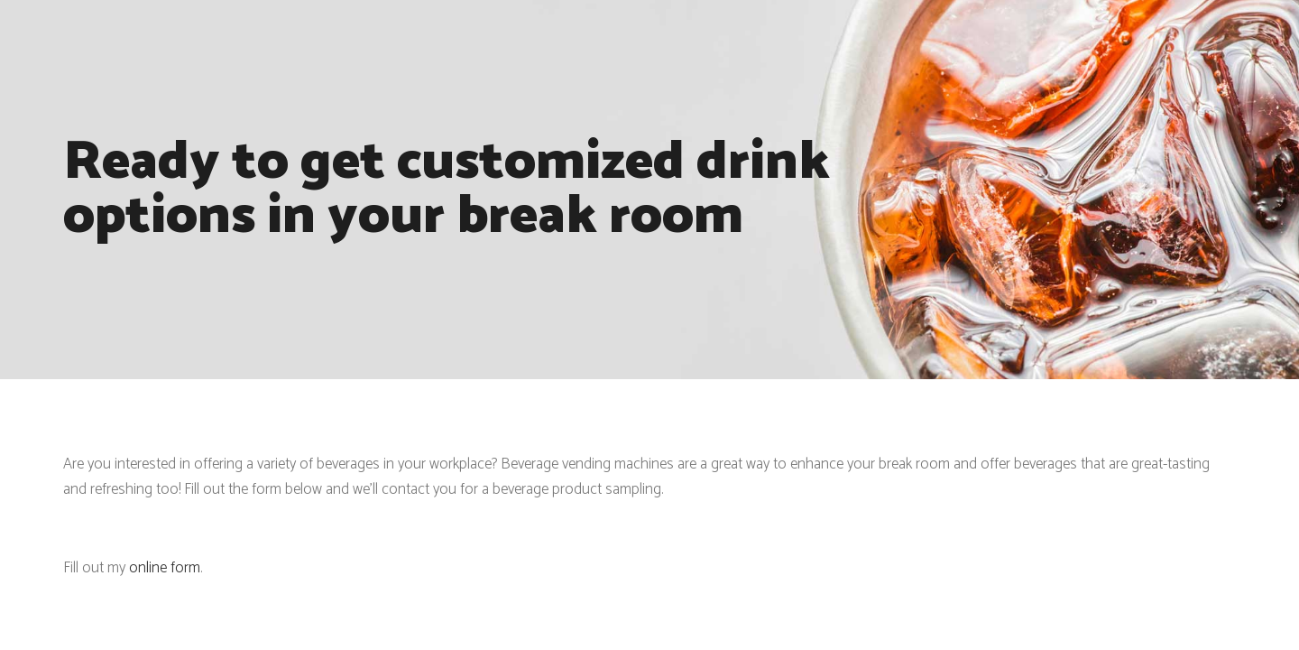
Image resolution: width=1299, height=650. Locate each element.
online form (164, 567)
